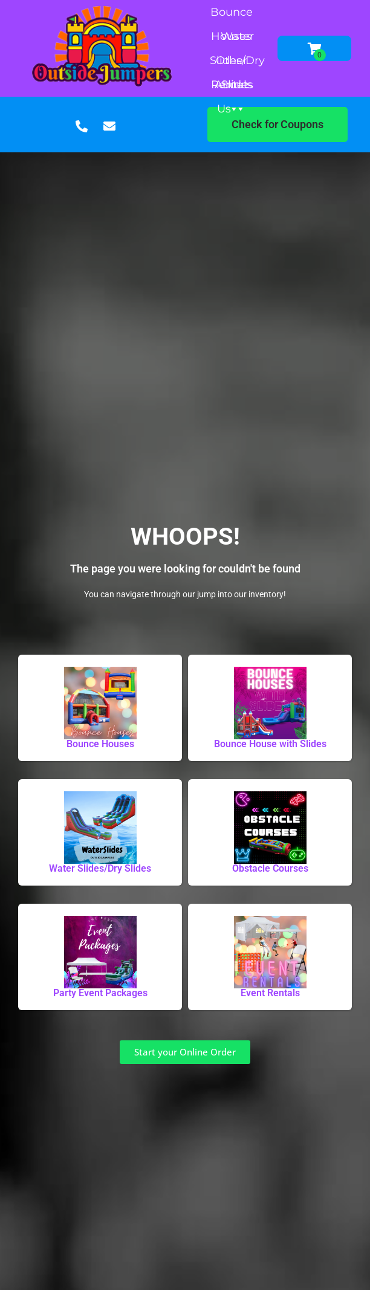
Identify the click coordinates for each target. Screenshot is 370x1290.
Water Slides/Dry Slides (237, 39)
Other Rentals (231, 63)
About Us (231, 87)
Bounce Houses (231, 14)
